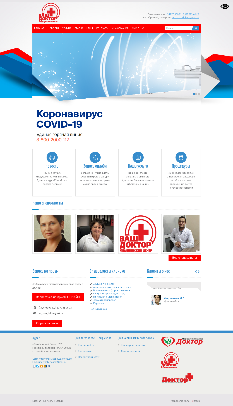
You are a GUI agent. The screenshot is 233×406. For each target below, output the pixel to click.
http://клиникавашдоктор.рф (55, 358)
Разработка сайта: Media (185, 400)
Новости (53, 28)
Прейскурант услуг (88, 356)
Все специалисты (184, 257)
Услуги (66, 28)
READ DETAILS (75, 76)
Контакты (102, 28)
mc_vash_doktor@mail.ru (185, 17)
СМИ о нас (138, 28)
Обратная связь (47, 323)
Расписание (85, 351)
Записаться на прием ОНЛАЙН (58, 297)
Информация (120, 28)
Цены (90, 28)
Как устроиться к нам (133, 345)
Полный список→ (99, 308)
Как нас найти (86, 345)
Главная (39, 28)
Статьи (79, 28)
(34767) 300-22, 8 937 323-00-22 (183, 14)
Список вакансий (131, 351)
